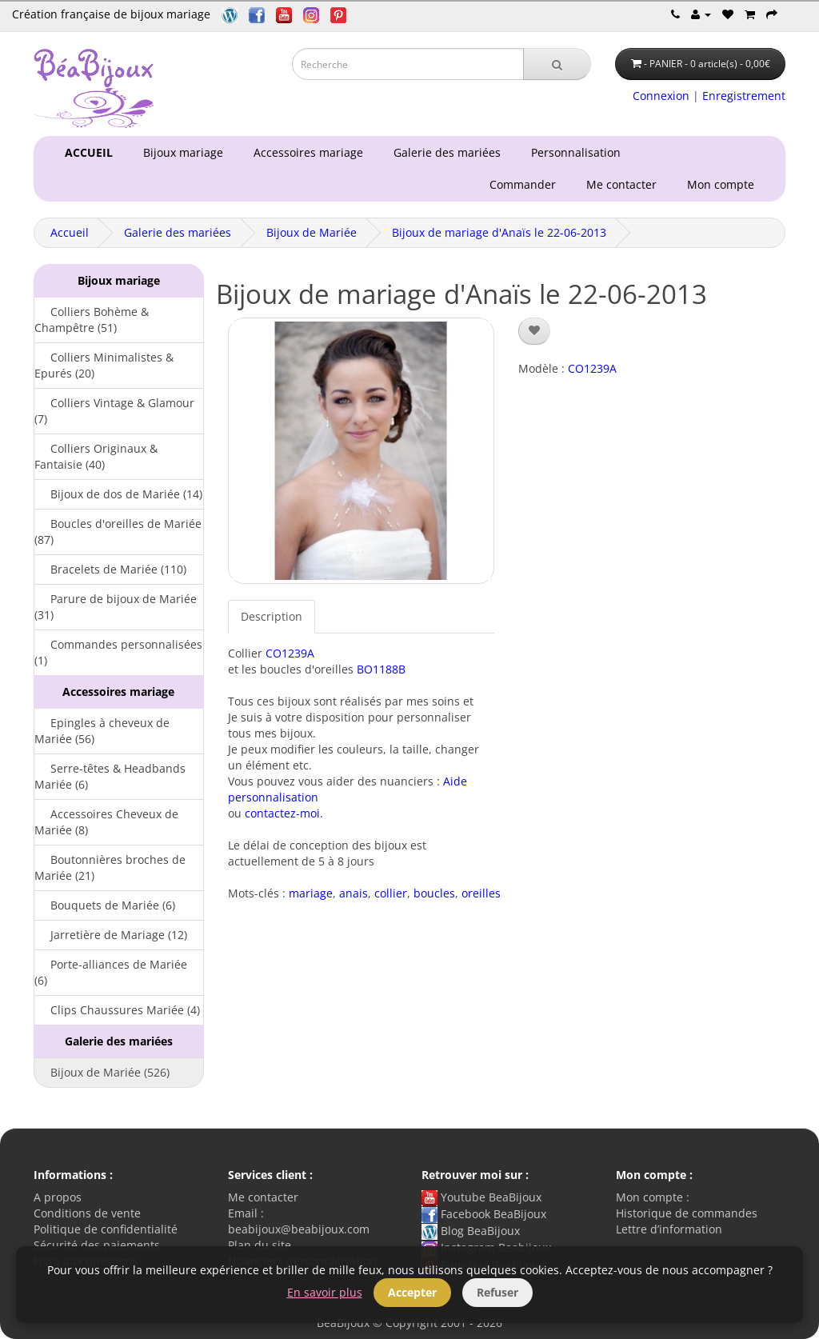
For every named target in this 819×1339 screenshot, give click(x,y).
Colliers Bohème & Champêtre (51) (91, 319)
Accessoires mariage (305, 152)
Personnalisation (573, 152)
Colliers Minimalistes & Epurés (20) (104, 365)
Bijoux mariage (180, 152)
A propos (58, 1197)
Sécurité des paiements (97, 1245)
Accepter (412, 1292)
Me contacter (624, 184)
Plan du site (259, 1245)
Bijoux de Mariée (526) (102, 1072)
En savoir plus (324, 1292)
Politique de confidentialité (106, 1229)
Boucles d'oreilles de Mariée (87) (118, 531)
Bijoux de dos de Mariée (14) (118, 494)
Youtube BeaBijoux (481, 1197)
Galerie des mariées (444, 152)
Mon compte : (652, 1197)
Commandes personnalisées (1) (118, 652)
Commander (525, 184)
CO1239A (290, 653)
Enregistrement (743, 95)
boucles (434, 893)
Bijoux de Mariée (311, 232)
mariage (311, 893)
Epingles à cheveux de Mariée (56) (102, 730)
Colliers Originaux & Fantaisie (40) (96, 456)
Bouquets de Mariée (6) (104, 905)
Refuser (497, 1292)
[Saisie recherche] (408, 64)
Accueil (69, 232)
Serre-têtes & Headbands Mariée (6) (110, 776)
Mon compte (724, 184)
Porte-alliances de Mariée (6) (110, 972)
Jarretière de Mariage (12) (110, 934)
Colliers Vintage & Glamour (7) (114, 410)
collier (390, 893)
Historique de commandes (686, 1213)
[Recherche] (557, 64)
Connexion (661, 95)
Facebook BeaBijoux (483, 1213)
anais (353, 893)
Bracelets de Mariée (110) (110, 569)
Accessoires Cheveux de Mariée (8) (106, 821)
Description (271, 616)
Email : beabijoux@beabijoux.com (299, 1221)
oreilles (481, 893)
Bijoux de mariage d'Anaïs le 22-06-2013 (499, 232)
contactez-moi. (284, 813)
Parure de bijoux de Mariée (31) (115, 606)
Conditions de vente (87, 1213)
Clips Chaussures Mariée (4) (117, 1009)
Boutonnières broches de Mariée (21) (110, 867)
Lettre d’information (669, 1229)
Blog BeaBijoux (470, 1230)
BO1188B (381, 669)
